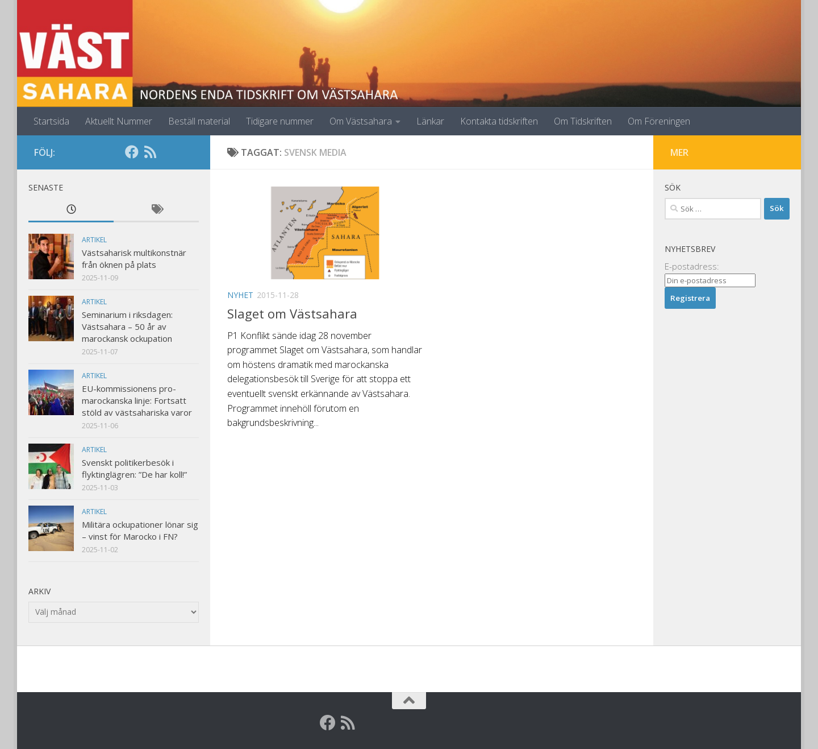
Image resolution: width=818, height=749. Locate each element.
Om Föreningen (659, 121)
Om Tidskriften (583, 121)
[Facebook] (132, 152)
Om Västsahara (360, 121)
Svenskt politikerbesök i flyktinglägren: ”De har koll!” (134, 468)
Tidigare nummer (280, 121)
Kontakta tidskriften (499, 121)
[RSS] (150, 152)
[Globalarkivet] (168, 152)
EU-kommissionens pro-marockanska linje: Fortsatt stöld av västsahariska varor (137, 400)
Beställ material (199, 121)
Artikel (94, 240)
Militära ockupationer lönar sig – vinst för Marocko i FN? (140, 530)
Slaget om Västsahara (292, 313)
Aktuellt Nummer (118, 121)
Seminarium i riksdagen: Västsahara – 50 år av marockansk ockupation (127, 326)
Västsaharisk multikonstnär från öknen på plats (134, 258)
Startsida (51, 121)
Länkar (430, 121)
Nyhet (240, 294)
